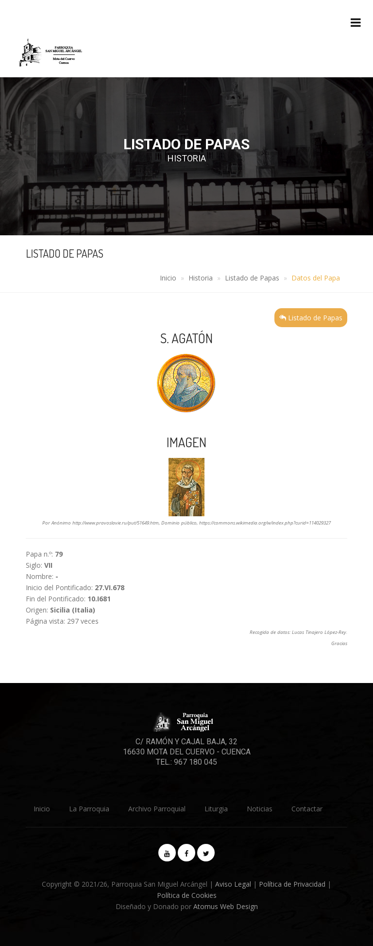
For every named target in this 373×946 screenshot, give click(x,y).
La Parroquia (89, 808)
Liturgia (216, 808)
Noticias (259, 808)
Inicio (168, 277)
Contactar (306, 808)
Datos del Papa (315, 277)
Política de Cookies (187, 895)
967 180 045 (195, 762)
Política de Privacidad (292, 884)
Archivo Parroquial (157, 808)
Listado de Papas (252, 277)
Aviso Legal (233, 884)
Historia (200, 277)
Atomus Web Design (225, 906)
